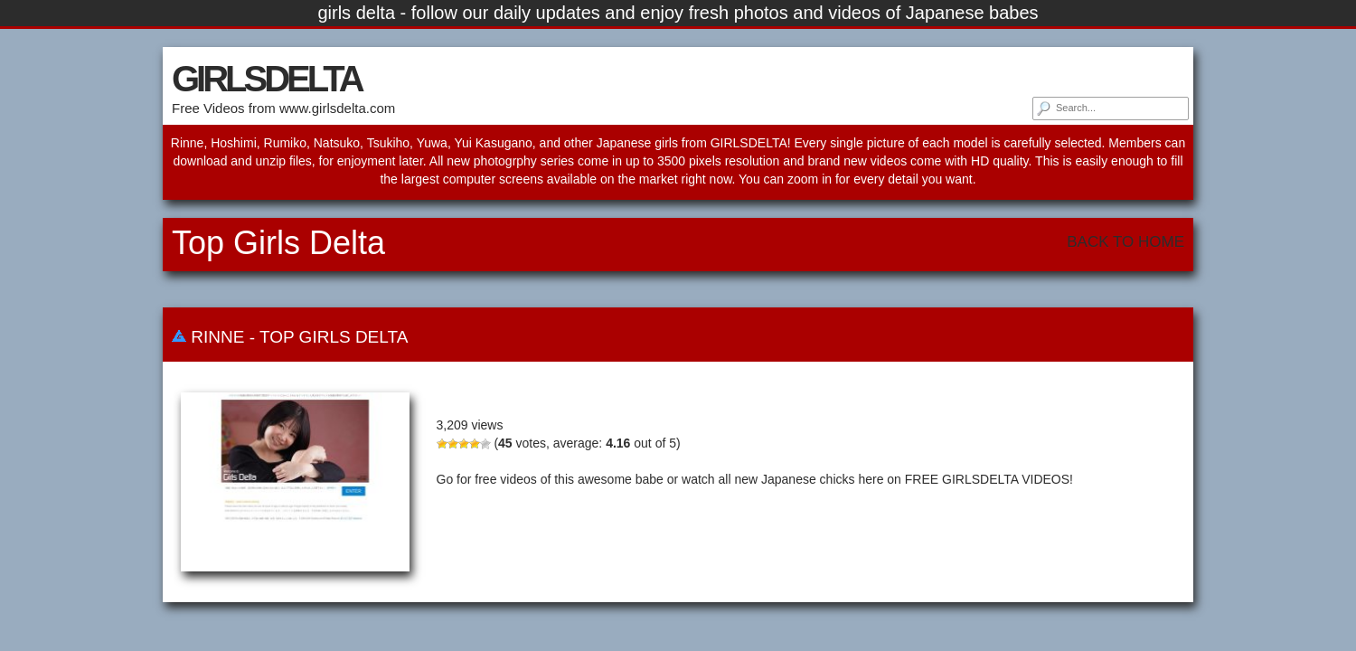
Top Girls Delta (333, 336)
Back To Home (1125, 241)
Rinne (217, 336)
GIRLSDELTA (267, 79)
